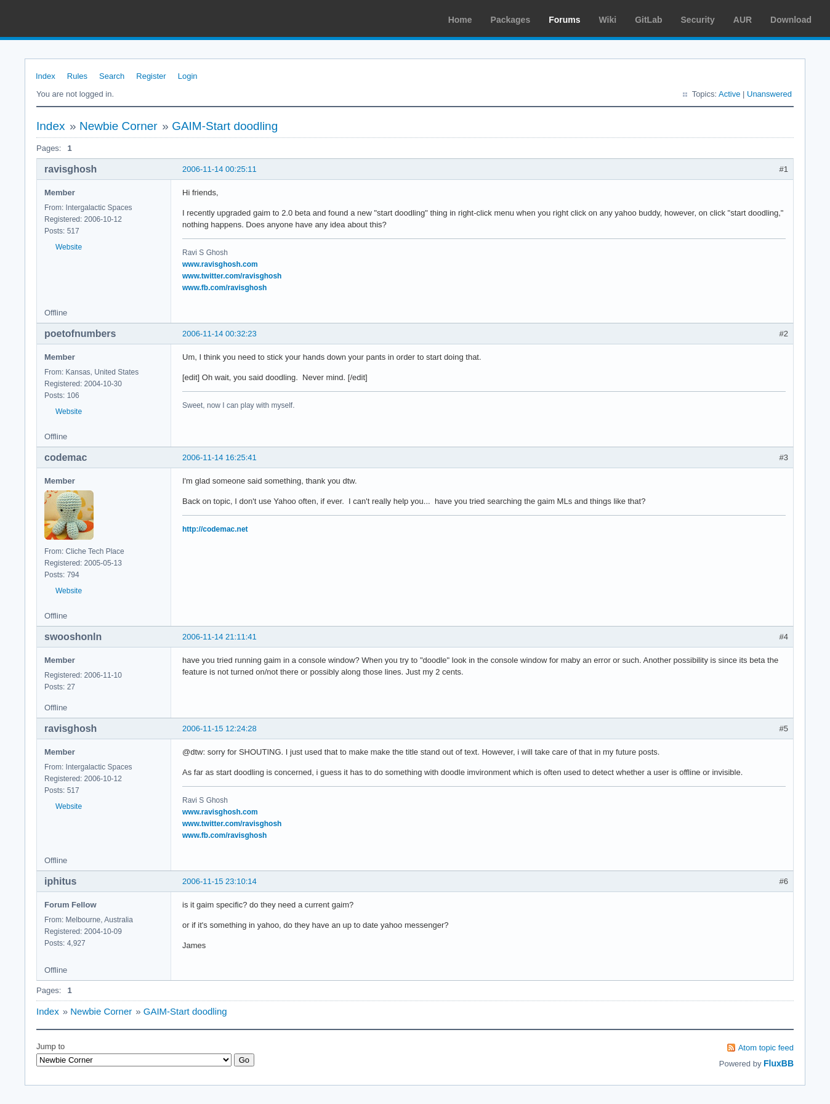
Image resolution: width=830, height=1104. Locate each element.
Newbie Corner (118, 126)
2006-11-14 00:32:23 (219, 333)
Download (791, 20)
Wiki (608, 20)
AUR (742, 20)
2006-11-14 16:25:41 (219, 457)
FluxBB (779, 1063)
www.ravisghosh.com (220, 264)
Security (698, 20)
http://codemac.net (215, 529)
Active (729, 94)
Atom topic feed (766, 1047)
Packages (511, 20)
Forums (564, 20)
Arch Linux (67, 18)
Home (460, 20)
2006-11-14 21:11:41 (219, 636)
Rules (77, 76)
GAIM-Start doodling (225, 126)
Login (188, 76)
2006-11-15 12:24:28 (219, 728)
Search (111, 76)
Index (45, 76)
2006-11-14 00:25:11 (219, 169)
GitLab (648, 20)
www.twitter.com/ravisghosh (231, 276)
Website (68, 247)
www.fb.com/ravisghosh (224, 287)
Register (151, 76)
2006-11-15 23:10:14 (219, 881)
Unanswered (769, 94)
